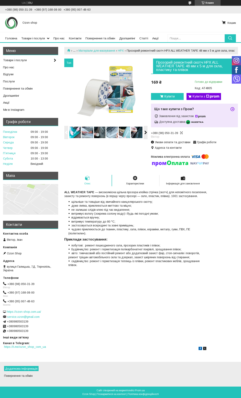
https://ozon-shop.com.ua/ (24, 311)
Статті (143, 38)
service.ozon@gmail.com (23, 316)
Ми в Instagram (13, 109)
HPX (121, 50)
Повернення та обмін (100, 38)
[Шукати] (230, 38)
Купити (169, 96)
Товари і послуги (33, 38)
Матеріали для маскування (97, 50)
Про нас (59, 38)
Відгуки (8, 74)
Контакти (75, 38)
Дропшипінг (127, 38)
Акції (155, 38)
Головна (11, 38)
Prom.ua (140, 390)
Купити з (205, 96)
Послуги (9, 81)
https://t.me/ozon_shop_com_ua (25, 346)
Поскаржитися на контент (111, 394)
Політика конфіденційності (143, 394)
